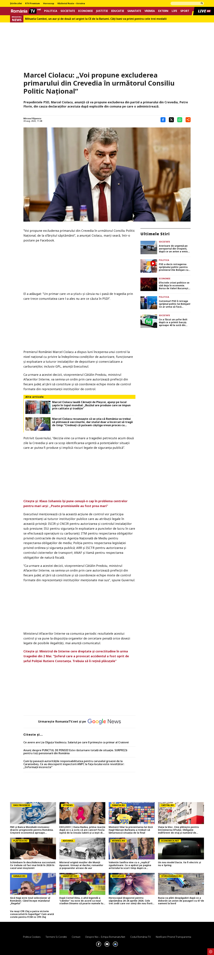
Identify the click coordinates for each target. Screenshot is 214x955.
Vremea (149, 11)
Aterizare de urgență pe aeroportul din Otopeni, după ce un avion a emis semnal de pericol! (173, 248)
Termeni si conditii (56, 936)
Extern (163, 11)
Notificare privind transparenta (173, 936)
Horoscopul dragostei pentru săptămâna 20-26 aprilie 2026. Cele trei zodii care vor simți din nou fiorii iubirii (130, 901)
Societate (68, 11)
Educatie (117, 11)
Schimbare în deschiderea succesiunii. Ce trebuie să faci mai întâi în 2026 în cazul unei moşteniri (33, 865)
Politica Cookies (32, 936)
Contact (76, 936)
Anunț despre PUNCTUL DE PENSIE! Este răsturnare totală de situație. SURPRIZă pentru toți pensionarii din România (75, 752)
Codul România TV (140, 936)
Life (174, 11)
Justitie (102, 11)
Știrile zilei (16, 3)
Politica (50, 11)
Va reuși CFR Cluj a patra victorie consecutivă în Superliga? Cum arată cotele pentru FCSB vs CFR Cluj (32, 914)
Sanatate (134, 11)
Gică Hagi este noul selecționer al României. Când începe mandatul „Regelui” (30, 901)
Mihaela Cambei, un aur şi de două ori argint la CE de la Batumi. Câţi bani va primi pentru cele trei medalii (96, 18)
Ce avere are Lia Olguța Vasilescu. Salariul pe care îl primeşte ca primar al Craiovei (76, 742)
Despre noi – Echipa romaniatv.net (105, 936)
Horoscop (48, 3)
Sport (184, 11)
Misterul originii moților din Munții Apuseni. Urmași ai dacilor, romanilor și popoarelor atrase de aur (81, 865)
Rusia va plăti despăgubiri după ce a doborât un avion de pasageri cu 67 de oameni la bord (181, 901)
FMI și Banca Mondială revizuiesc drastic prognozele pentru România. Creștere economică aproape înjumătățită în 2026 (32, 830)
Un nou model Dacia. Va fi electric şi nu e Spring (179, 864)
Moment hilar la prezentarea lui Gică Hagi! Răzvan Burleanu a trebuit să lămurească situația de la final (131, 830)
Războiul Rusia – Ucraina (71, 3)
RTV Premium (32, 3)
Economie (85, 11)
